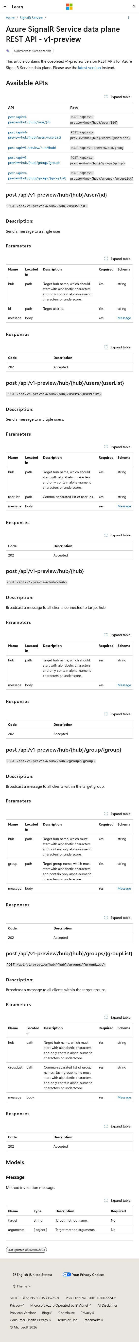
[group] (69, 143)
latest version (89, 67)
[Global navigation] (5, 6)
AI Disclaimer (107, 1305)
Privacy (15, 1305)
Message (124, 317)
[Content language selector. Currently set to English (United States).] (32, 1274)
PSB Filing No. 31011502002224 (89, 1298)
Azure (10, 17)
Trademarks (91, 1319)
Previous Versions (23, 1312)
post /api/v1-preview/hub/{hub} (32, 147)
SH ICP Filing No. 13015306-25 (33, 1298)
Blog (45, 1312)
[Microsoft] (69, 6)
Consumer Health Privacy (29, 1319)
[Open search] (134, 6)
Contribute (66, 1312)
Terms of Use (67, 1319)
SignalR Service (31, 17)
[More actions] (128, 18)
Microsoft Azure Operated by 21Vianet (59, 1305)
